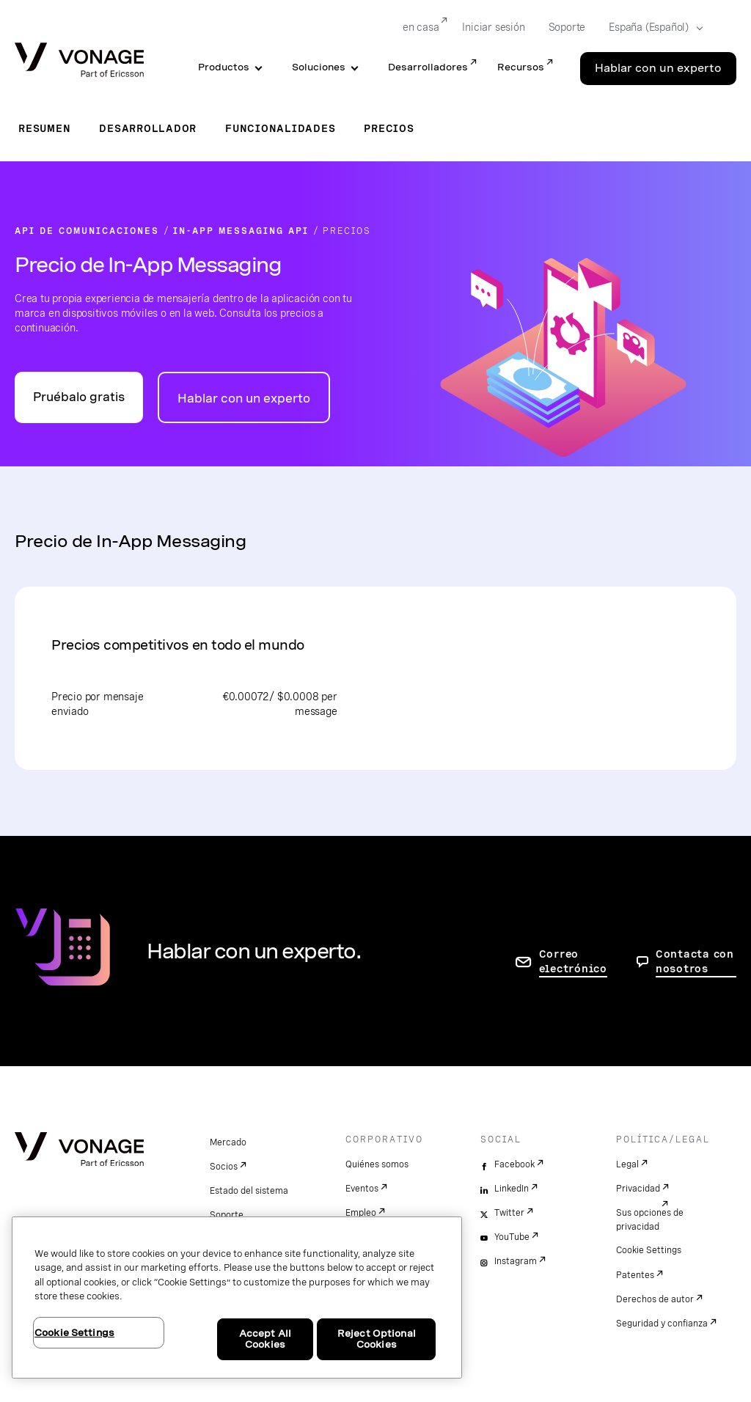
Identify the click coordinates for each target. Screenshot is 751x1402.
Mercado (228, 1142)
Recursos (520, 67)
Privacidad (638, 1188)
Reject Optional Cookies (376, 1339)
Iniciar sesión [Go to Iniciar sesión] (493, 27)
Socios (224, 1166)
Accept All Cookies (265, 1339)
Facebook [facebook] (514, 1164)
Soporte (226, 1215)
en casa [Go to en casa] (421, 27)
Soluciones (318, 67)
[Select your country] (651, 28)
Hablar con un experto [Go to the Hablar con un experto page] (658, 68)
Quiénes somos (377, 1164)
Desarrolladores (428, 67)
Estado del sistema (249, 1191)
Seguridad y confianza (662, 1323)
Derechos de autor (655, 1299)
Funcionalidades (280, 128)
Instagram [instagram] (515, 1261)
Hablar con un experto (243, 398)
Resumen (44, 128)
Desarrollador (148, 128)
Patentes (635, 1275)
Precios (389, 128)
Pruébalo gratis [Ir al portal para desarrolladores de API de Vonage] (79, 397)
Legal (627, 1164)
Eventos (361, 1188)
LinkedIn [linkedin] (511, 1188)
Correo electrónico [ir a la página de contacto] (573, 961)
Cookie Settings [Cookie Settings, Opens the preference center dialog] (74, 1332)
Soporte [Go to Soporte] (567, 27)
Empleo (360, 1213)
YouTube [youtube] (512, 1237)
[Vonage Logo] (79, 61)
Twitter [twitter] (509, 1213)
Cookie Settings (648, 1250)
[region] (237, 1297)
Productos (223, 67)
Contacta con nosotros (695, 961)
